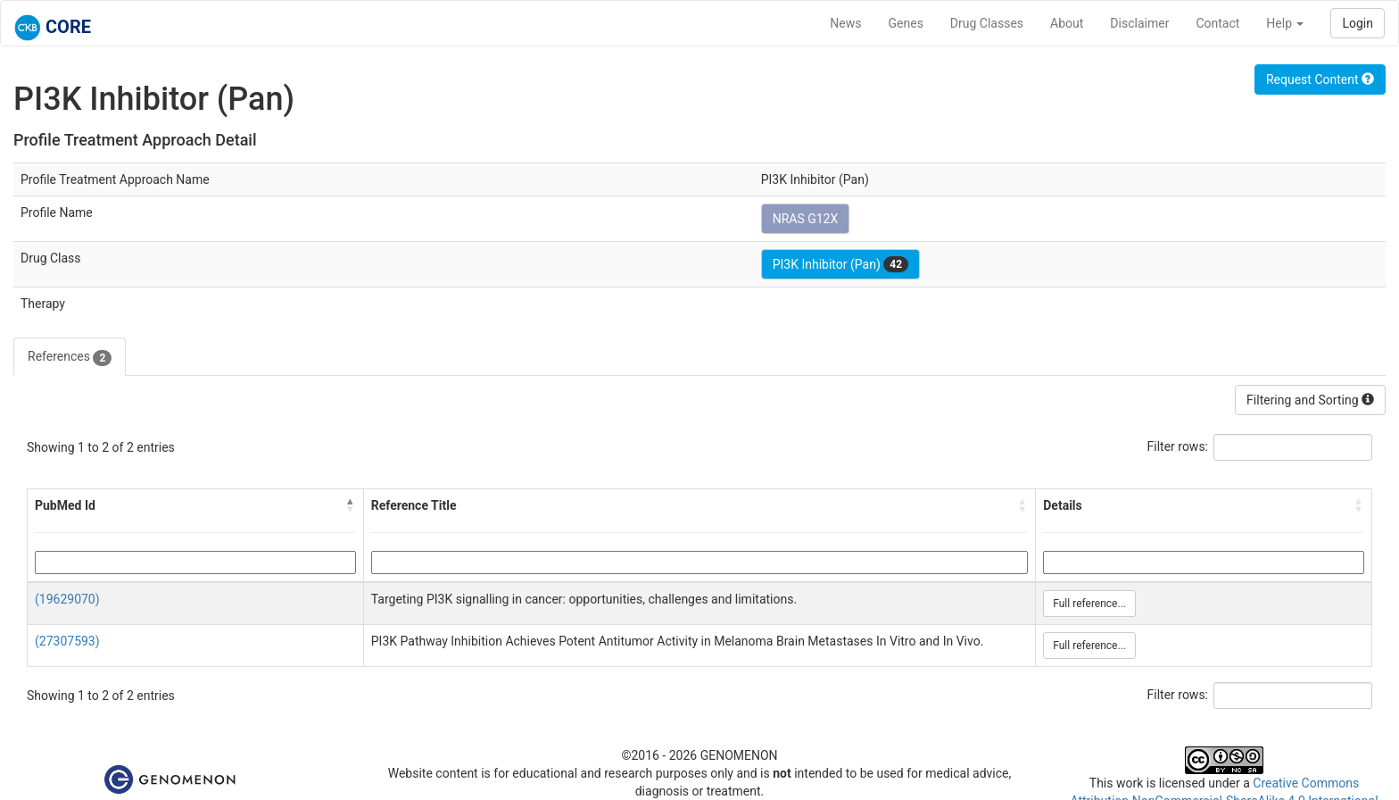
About (1066, 23)
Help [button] (1285, 23)
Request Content (1320, 79)
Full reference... (1089, 603)
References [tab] (70, 357)
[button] (350, 505)
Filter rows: (1178, 446)
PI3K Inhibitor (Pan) (840, 264)
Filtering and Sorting (1310, 400)
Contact (1217, 23)
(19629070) (67, 599)
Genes (906, 23)
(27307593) (67, 641)
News (845, 23)
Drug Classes (986, 23)
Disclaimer (1139, 23)
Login (1357, 23)
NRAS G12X (806, 219)
